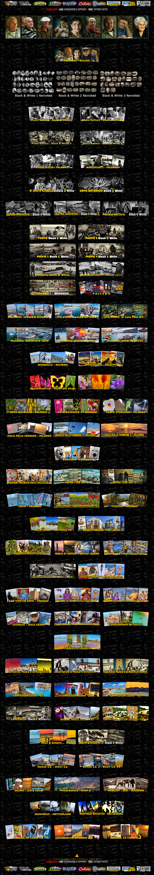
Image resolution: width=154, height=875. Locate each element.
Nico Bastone (65, 859)
